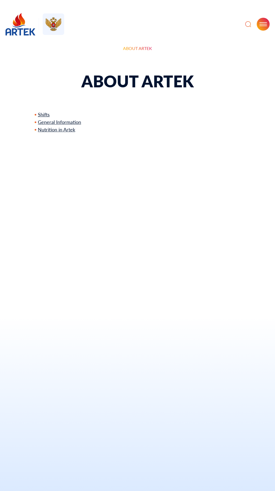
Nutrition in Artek (56, 129)
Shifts (44, 114)
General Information (59, 122)
